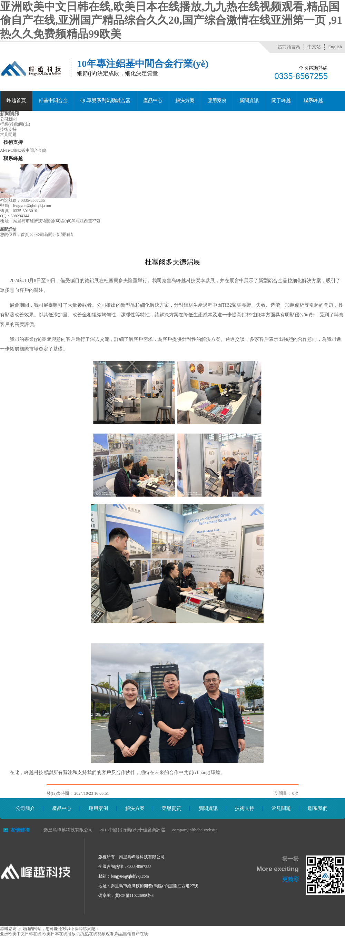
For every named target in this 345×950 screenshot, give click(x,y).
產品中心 (152, 100)
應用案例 (217, 100)
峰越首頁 (16, 100)
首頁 (25, 234)
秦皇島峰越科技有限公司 (68, 829)
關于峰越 (281, 100)
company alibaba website (194, 829)
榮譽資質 (171, 808)
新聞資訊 (249, 100)
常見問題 (8, 134)
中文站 (314, 46)
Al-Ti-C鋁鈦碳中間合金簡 (23, 150)
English (335, 46)
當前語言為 (289, 46)
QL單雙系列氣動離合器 (105, 100)
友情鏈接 (20, 830)
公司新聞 (8, 119)
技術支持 (8, 129)
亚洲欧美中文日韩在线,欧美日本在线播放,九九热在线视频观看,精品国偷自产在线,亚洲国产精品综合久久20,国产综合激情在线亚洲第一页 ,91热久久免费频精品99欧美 (171, 20)
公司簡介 (25, 808)
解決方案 (185, 100)
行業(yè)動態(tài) (15, 124)
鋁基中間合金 (53, 100)
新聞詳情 (8, 229)
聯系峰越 (313, 100)
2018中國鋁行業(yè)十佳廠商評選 (132, 829)
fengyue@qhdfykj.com (130, 876)
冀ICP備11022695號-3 (134, 895)
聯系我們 (317, 808)
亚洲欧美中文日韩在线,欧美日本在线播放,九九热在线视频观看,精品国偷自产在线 (74, 933)
